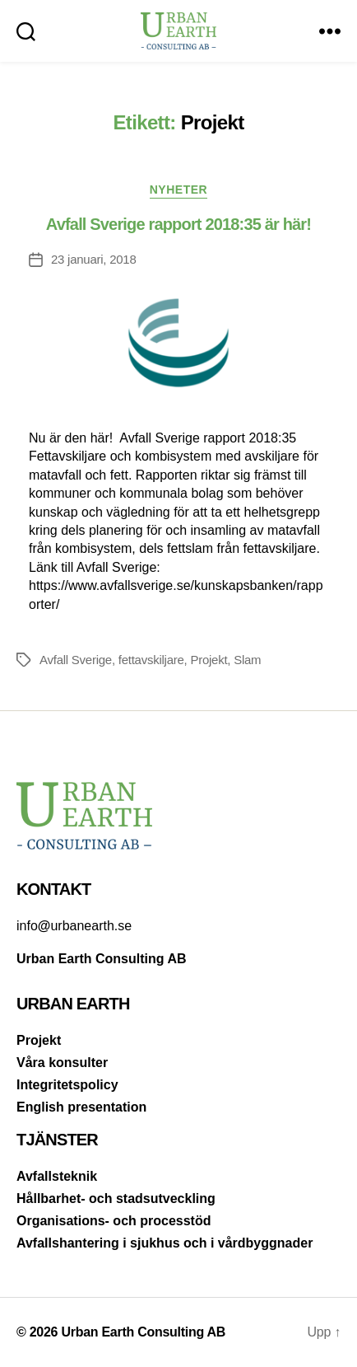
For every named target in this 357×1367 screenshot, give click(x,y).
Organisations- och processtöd (113, 1221)
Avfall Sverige (75, 660)
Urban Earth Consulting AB (143, 1332)
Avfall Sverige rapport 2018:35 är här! (178, 224)
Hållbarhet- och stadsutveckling (116, 1198)
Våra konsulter (62, 1063)
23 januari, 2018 (94, 259)
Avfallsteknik (56, 1176)
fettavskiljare (151, 660)
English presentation (81, 1107)
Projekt (208, 660)
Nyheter (179, 189)
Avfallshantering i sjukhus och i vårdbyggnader (164, 1243)
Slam (247, 660)
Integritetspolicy (67, 1085)
